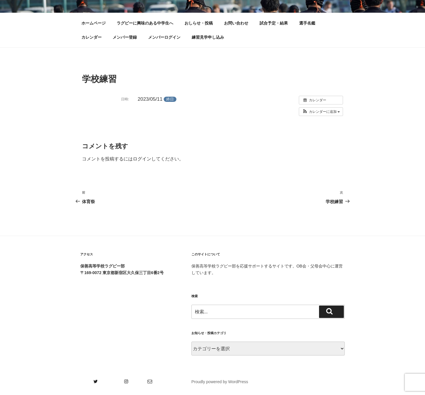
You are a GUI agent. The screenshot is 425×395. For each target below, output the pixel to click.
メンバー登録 (125, 37)
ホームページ (93, 23)
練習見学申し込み (208, 37)
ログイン (142, 158)
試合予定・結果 (274, 23)
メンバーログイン (164, 37)
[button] (321, 112)
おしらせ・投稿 (198, 23)
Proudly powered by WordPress (219, 381)
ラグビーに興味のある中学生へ (145, 23)
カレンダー (91, 37)
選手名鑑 (307, 23)
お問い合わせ (236, 23)
